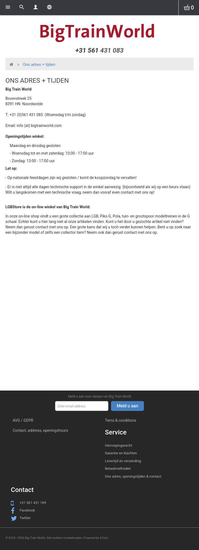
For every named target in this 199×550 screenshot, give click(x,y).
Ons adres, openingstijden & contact (133, 476)
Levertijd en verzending (123, 461)
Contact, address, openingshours (40, 430)
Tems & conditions (121, 420)
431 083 (99, 50)
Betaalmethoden (118, 468)
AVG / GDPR (23, 420)
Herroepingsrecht (118, 445)
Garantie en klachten (121, 453)
